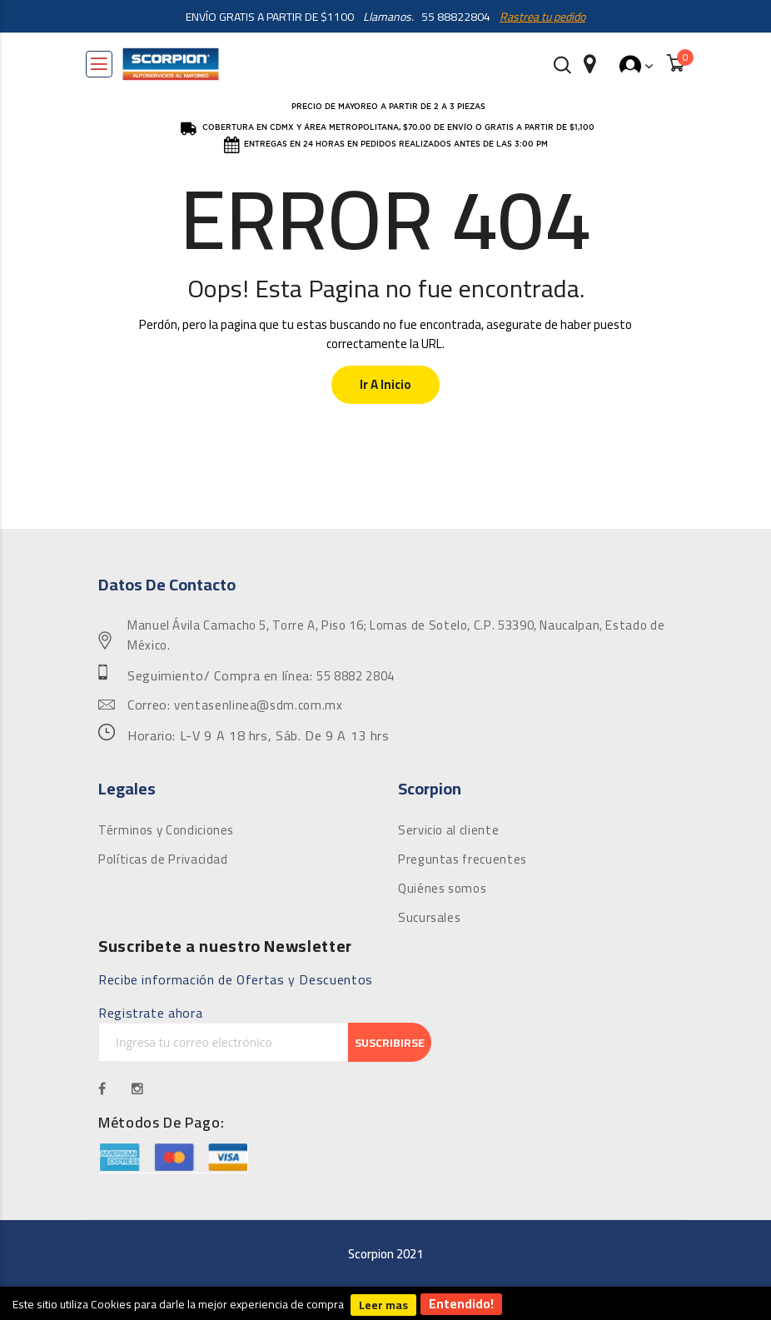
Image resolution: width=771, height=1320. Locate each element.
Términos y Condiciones (166, 830)
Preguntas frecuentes (462, 859)
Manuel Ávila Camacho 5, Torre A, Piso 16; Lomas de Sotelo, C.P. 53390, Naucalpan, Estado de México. (395, 635)
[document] (385, 1303)
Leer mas (383, 1305)
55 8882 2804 (355, 676)
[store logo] (171, 64)
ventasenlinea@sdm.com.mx (258, 705)
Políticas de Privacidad (163, 859)
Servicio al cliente (448, 830)
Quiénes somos (442, 889)
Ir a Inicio (385, 384)
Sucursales (429, 918)
